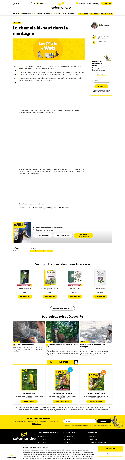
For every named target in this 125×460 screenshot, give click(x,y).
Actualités (16, 13)
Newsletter (41, 3)
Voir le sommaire (43, 235)
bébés (25, 204)
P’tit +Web (17, 22)
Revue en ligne (63, 235)
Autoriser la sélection (110, 439)
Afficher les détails (95, 456)
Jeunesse (71, 13)
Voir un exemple (101, 74)
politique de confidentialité (86, 425)
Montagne (49, 251)
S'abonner (93, 3)
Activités (47, 13)
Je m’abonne (83, 235)
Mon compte (80, 3)
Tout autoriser (110, 433)
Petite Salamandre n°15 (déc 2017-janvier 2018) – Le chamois (48, 208)
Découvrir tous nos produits (61, 308)
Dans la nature (28, 13)
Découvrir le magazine (62, 401)
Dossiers (39, 13)
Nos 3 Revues (83, 13)
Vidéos (55, 13)
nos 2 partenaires (33, 435)
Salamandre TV (106, 13)
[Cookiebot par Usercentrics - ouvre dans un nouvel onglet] (11, 456)
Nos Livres (94, 13)
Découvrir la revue (29, 401)
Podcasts (62, 13)
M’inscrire (100, 86)
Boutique (107, 3)
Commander (23, 296)
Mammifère (34, 251)
